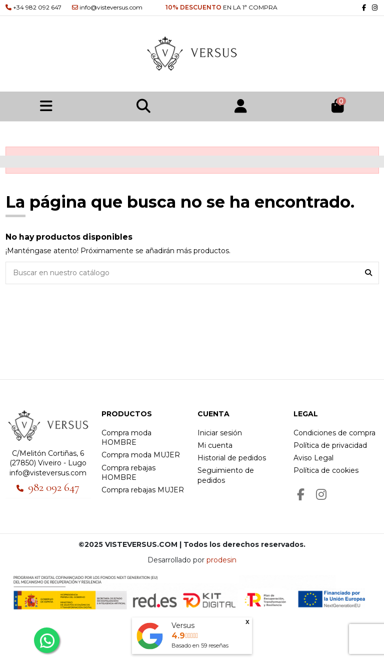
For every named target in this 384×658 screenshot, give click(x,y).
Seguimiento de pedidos (226, 475)
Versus (183, 625)
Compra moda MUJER (141, 454)
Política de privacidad (330, 445)
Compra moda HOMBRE (127, 437)
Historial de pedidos (232, 457)
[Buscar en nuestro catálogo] (368, 273)
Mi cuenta (215, 445)
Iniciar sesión (220, 432)
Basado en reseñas (200, 645)
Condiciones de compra (335, 432)
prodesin (221, 559)
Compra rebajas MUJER (143, 489)
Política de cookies (326, 470)
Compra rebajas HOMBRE (129, 472)
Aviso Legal (314, 457)
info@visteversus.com (48, 472)
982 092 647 (54, 487)
